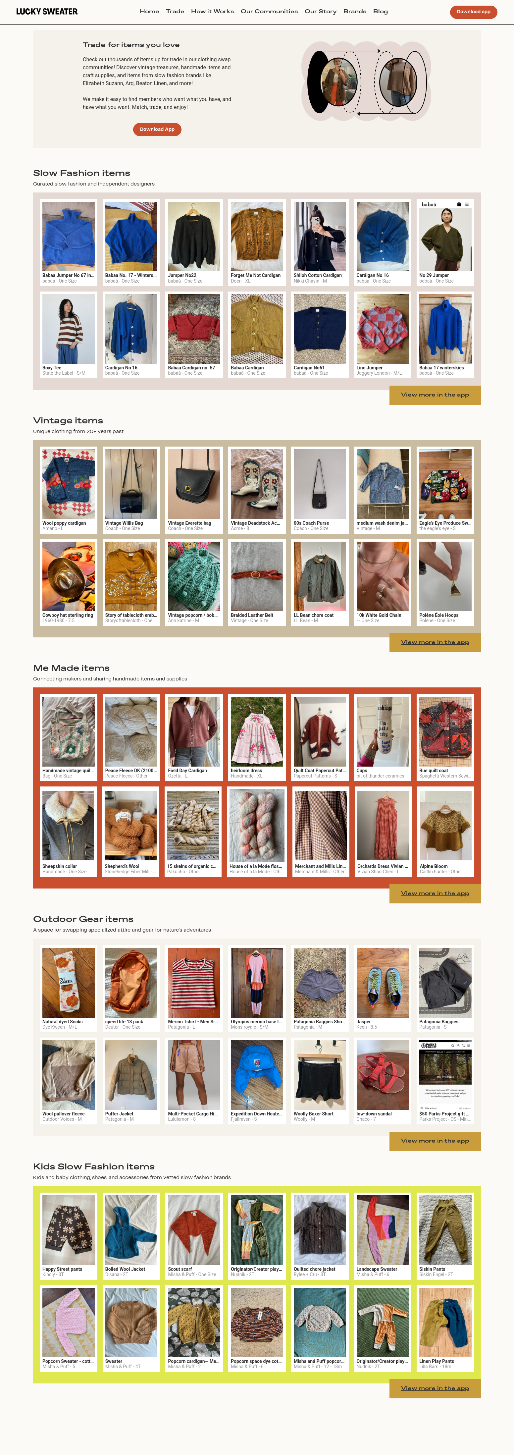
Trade (175, 12)
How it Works (212, 12)
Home (149, 12)
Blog (380, 12)
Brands (355, 12)
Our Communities (269, 12)
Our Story (321, 12)
